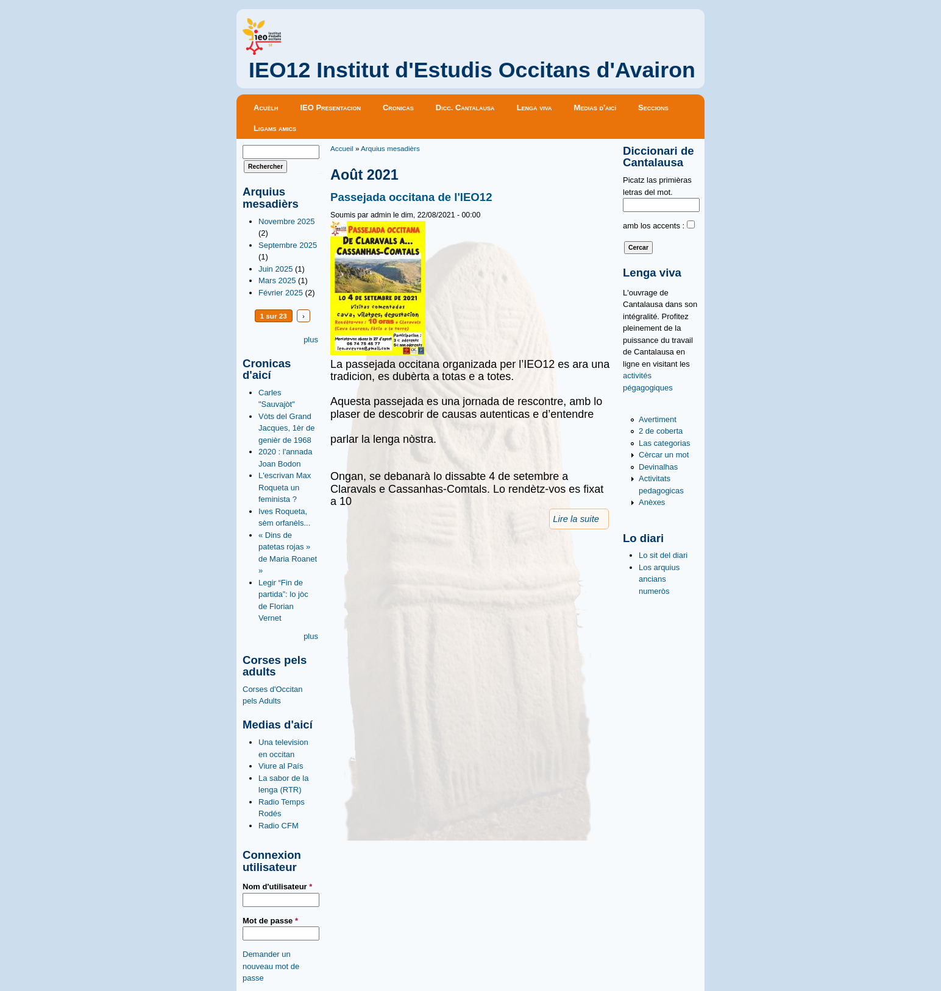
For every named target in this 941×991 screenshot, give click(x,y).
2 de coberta (661, 431)
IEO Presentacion (330, 107)
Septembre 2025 (287, 245)
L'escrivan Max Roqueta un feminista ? (284, 487)
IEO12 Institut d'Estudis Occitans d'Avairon (472, 70)
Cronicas (398, 107)
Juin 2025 (275, 268)
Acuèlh (266, 107)
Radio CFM (278, 825)
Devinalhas (658, 466)
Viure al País (280, 766)
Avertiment (657, 419)
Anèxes (652, 502)
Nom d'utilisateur (277, 886)
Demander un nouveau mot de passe (271, 966)
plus (311, 339)
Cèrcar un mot (664, 454)
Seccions (653, 107)
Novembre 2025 (286, 221)
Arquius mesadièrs (390, 148)
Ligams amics (275, 128)
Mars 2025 (277, 280)
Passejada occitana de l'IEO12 (411, 197)
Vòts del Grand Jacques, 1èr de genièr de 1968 (286, 428)
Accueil (341, 148)
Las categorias (665, 443)
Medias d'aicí (595, 107)
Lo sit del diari (663, 555)
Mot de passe (270, 920)
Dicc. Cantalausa (465, 107)
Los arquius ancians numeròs (659, 579)
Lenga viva (534, 107)
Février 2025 (280, 292)
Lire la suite (576, 519)
